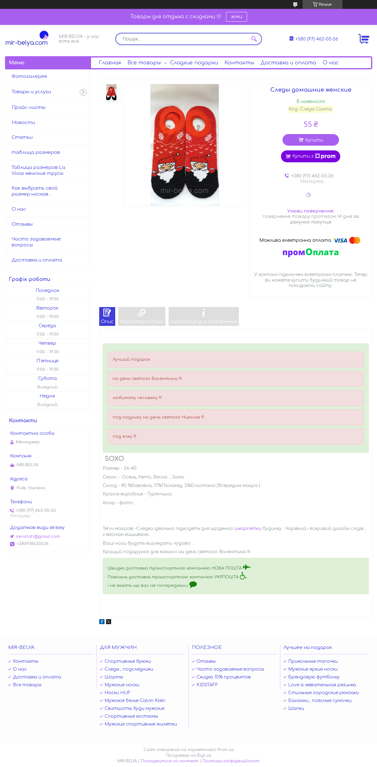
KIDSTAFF (207, 685)
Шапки (296, 708)
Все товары (144, 63)
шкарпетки (248, 528)
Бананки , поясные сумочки (320, 700)
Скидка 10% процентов (224, 677)
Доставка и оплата (288, 63)
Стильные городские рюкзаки (323, 692)
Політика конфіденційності (231, 761)
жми (236, 16)
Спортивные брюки (128, 661)
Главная (110, 63)
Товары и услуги (31, 92)
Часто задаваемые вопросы (36, 242)
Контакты (239, 63)
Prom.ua (226, 750)
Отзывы (22, 224)
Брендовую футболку (314, 677)
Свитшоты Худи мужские (134, 708)
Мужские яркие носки (312, 669)
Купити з (314, 156)
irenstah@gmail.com (38, 536)
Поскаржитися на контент (169, 761)
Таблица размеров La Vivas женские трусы (38, 170)
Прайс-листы (29, 107)
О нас (331, 63)
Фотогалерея (29, 76)
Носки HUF (118, 692)
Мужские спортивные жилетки (141, 724)
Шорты (114, 677)
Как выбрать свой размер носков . (34, 191)
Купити (314, 140)
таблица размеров (36, 152)
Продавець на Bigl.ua (188, 755)
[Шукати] (254, 39)
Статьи (22, 137)
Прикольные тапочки (313, 661)
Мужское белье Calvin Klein (135, 700)
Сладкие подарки (194, 63)
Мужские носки (122, 685)
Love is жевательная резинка (322, 685)
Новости (23, 122)
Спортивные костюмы (131, 716)
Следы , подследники (129, 669)
